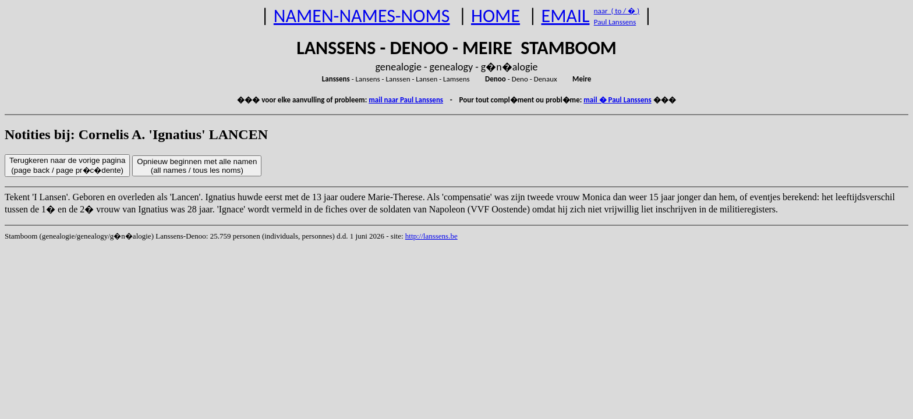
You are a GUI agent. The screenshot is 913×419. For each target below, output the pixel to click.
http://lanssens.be (431, 236)
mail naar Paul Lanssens (406, 99)
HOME (495, 16)
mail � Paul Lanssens (617, 99)
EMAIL (566, 16)
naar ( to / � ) (616, 10)
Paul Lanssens (615, 21)
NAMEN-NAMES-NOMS (362, 16)
